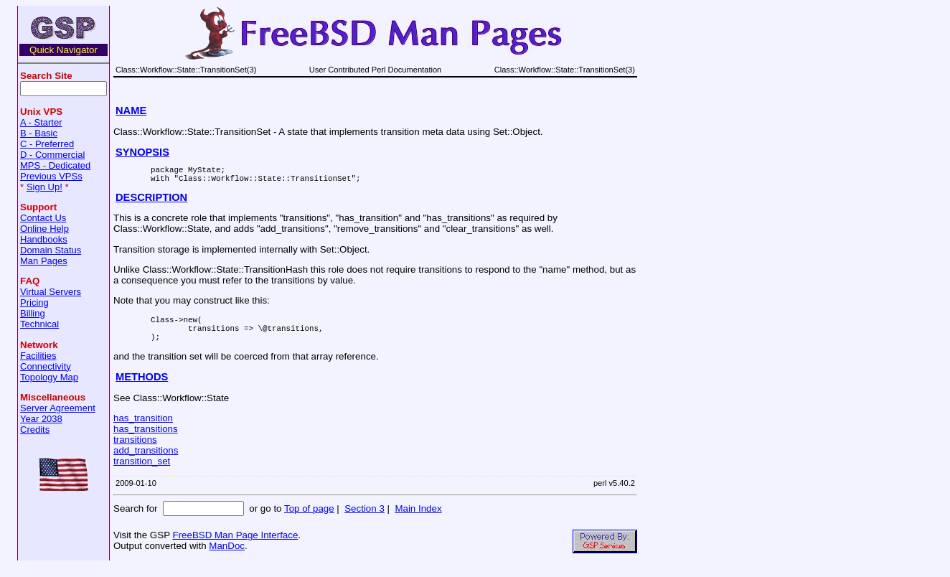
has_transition (143, 428)
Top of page (309, 519)
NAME (131, 110)
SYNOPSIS (142, 152)
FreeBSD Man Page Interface (235, 545)
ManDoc (227, 556)
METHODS (142, 387)
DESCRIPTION (151, 201)
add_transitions (145, 461)
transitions (135, 450)
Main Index (418, 519)
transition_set (141, 471)
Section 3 (364, 519)
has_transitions (145, 439)
